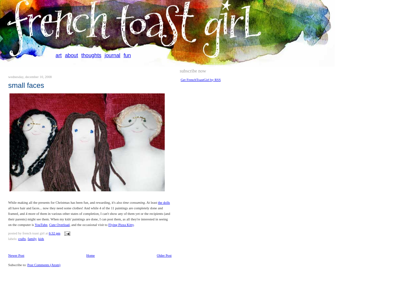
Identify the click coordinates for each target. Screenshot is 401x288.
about (71, 55)
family (31, 239)
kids (41, 239)
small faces (26, 85)
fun (127, 55)
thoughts (91, 55)
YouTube (41, 225)
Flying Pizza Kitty (121, 225)
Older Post (164, 255)
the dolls (164, 202)
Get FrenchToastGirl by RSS (201, 80)
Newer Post (16, 255)
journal (112, 55)
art (59, 55)
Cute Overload (59, 225)
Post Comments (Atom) (43, 265)
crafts (22, 239)
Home (90, 255)
